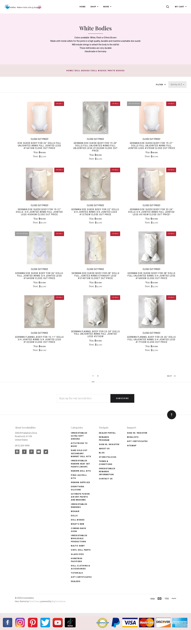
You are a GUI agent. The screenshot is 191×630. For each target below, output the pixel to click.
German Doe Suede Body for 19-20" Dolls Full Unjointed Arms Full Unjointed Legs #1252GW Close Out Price (95, 147)
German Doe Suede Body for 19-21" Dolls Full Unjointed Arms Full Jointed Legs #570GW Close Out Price (151, 145)
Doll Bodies (77, 520)
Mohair (75, 511)
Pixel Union (34, 601)
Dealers (75, 581)
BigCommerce (59, 601)
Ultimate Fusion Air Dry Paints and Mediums (80, 497)
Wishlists (133, 437)
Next (171, 376)
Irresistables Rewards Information (107, 472)
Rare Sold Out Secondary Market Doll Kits (81, 453)
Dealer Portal (107, 433)
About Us (104, 449)
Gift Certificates (81, 577)
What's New (77, 524)
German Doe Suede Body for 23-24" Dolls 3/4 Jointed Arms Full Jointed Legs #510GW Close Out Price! (151, 212)
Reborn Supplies (80, 482)
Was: (36, 152)
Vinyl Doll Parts (81, 550)
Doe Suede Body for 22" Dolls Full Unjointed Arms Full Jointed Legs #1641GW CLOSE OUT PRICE (39, 145)
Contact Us (106, 479)
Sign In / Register (109, 444)
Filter (161, 85)
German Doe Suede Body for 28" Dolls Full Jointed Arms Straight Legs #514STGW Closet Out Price (95, 275)
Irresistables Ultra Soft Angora (79, 436)
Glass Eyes (77, 554)
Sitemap (131, 446)
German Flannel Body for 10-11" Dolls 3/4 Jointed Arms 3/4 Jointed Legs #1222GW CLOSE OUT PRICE (39, 339)
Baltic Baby (78, 546)
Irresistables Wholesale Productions (79, 538)
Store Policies (107, 457)
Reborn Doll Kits (81, 471)
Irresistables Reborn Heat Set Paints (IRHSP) (80, 464)
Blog (102, 453)
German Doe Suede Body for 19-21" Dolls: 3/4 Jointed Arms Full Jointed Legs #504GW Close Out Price (39, 212)
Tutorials (77, 573)
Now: (36, 156)
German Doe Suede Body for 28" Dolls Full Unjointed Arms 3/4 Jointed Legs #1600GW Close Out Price (151, 275)
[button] (165, 84)
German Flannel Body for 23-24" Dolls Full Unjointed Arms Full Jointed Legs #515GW (95, 334)
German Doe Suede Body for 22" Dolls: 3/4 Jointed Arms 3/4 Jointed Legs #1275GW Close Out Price (95, 212)
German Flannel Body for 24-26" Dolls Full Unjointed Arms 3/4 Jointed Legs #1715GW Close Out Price (151, 339)
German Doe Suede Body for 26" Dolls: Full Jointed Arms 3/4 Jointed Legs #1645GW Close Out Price (39, 275)
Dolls (74, 516)
